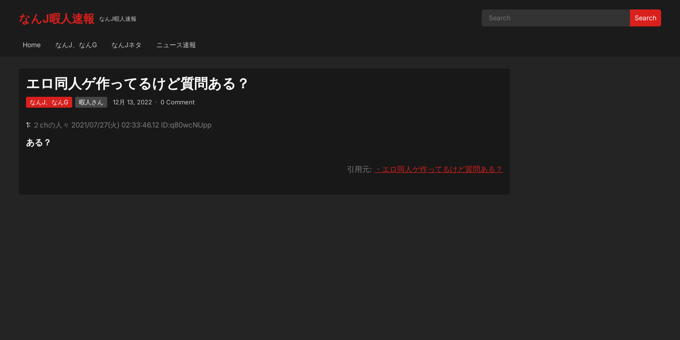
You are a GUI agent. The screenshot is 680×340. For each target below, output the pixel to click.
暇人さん (91, 102)
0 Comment (178, 102)
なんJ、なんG (76, 45)
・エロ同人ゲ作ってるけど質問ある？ (438, 169)
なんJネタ (126, 45)
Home (32, 45)
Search (645, 18)
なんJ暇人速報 (56, 19)
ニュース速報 (176, 45)
